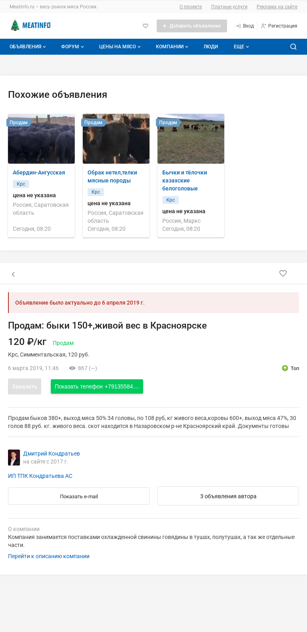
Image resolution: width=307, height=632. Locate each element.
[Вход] (244, 26)
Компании (173, 47)
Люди (210, 47)
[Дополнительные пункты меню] (241, 47)
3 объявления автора (228, 496)
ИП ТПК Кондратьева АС (40, 476)
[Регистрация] (278, 26)
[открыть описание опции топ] (290, 368)
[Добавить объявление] (192, 26)
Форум (73, 47)
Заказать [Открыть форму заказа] (24, 386)
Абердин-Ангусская (39, 172)
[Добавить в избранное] (283, 273)
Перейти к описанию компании (49, 556)
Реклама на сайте (277, 7)
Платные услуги (229, 7)
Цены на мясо (120, 47)
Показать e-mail (79, 496)
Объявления (29, 47)
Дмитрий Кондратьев (51, 453)
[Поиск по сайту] (293, 47)
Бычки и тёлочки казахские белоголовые (184, 180)
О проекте (190, 7)
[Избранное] (145, 26)
